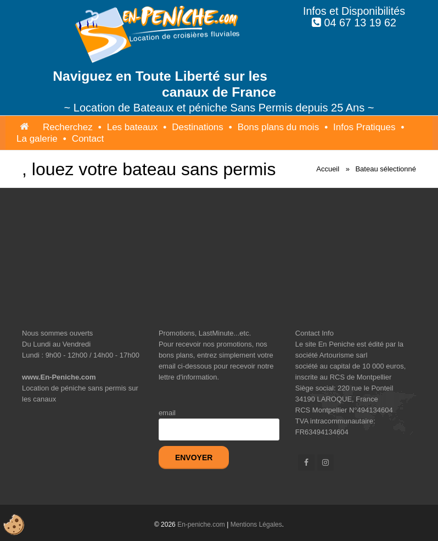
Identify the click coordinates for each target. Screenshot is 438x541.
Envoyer (193, 457)
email (167, 413)
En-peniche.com (201, 524)
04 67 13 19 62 (360, 22)
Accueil (327, 169)
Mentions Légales (256, 524)
